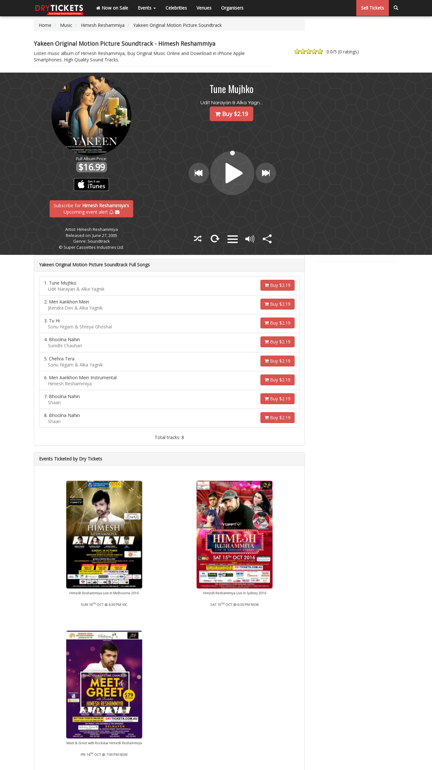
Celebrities (176, 8)
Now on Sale (112, 8)
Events (147, 8)
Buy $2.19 (277, 285)
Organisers (232, 8)
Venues (204, 8)
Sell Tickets (372, 8)
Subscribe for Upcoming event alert (91, 208)
